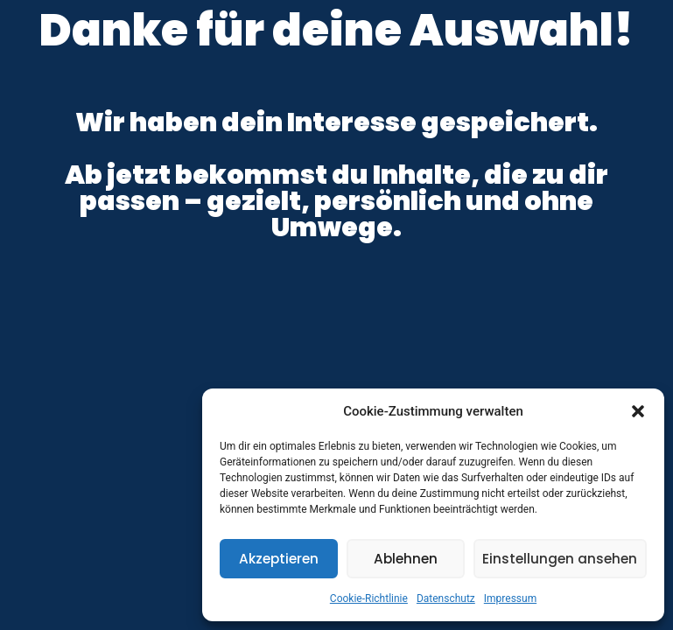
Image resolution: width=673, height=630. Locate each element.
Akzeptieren (278, 559)
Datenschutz (446, 598)
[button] (638, 411)
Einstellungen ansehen (559, 559)
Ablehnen (405, 559)
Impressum (510, 598)
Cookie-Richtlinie (369, 598)
